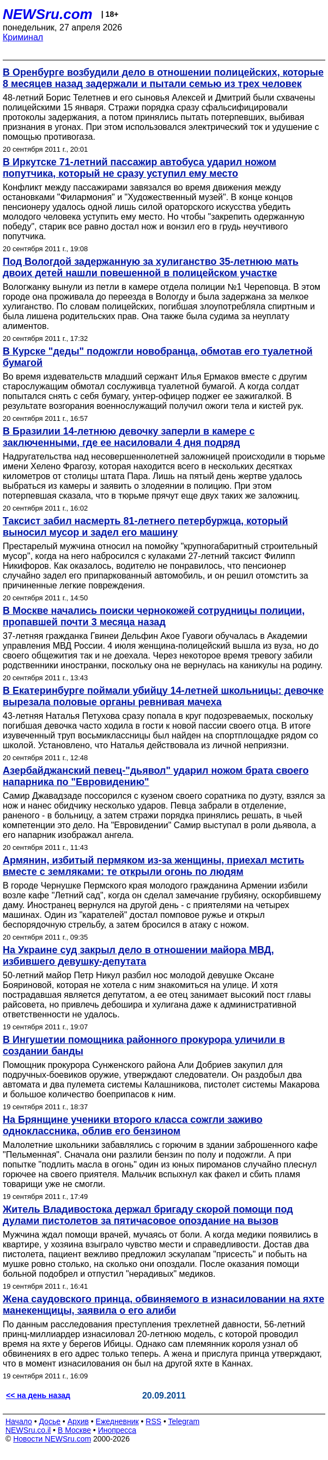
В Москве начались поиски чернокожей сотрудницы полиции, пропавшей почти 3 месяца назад (154, 616)
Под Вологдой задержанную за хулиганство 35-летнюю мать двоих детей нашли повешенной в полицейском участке (151, 267)
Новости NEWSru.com (52, 1438)
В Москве (74, 1430)
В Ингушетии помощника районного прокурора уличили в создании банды (144, 1045)
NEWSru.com (48, 14)
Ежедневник (117, 1421)
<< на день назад (38, 1395)
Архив (78, 1421)
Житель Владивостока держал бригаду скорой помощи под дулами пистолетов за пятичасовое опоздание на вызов (148, 1215)
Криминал (23, 37)
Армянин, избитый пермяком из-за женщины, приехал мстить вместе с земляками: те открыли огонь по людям (153, 866)
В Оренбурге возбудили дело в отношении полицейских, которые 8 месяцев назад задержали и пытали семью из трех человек (163, 78)
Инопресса (117, 1430)
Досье (49, 1421)
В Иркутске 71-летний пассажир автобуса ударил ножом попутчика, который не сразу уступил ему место (139, 168)
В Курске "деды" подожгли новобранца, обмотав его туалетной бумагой (158, 357)
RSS (153, 1421)
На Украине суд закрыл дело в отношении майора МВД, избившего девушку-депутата (138, 956)
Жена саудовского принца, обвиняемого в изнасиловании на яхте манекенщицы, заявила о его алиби (163, 1305)
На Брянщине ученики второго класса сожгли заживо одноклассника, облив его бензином (133, 1125)
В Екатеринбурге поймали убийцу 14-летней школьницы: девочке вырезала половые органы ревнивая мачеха (163, 696)
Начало (18, 1421)
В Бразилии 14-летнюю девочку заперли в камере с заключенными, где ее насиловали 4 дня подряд (129, 437)
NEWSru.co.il (28, 1430)
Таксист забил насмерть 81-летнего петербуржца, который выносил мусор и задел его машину (145, 526)
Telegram (184, 1421)
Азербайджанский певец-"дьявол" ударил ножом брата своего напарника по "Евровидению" (156, 776)
